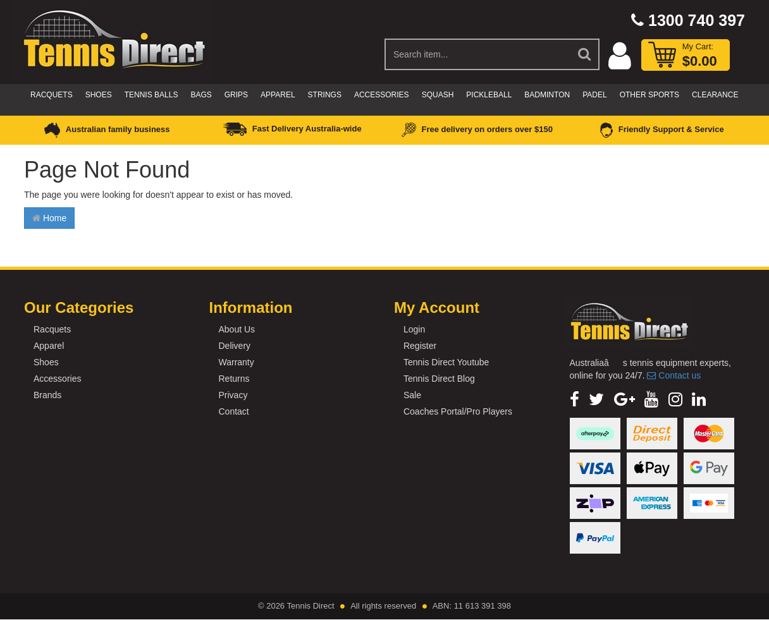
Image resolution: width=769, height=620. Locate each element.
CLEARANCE (715, 94)
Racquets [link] (52, 329)
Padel (594, 94)
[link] (574, 399)
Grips (236, 94)
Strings (324, 94)
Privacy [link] (232, 395)
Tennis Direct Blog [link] (439, 379)
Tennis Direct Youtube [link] (446, 362)
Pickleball (489, 94)
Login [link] (414, 329)
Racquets (51, 94)
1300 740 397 (688, 20)
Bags (200, 94)
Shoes (98, 94)
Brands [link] (47, 395)
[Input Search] (477, 54)
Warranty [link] (236, 362)
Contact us (674, 375)
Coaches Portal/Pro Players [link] (457, 411)
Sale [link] (412, 395)
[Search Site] (585, 54)
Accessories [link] (57, 379)
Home (49, 218)
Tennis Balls (151, 94)
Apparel (278, 94)
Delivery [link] (234, 346)
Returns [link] (233, 379)
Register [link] (419, 346)
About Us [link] (236, 329)
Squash (438, 94)
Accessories (381, 94)
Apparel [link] (49, 346)
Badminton (547, 94)
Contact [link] (233, 411)
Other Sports (649, 94)
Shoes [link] (46, 362)
